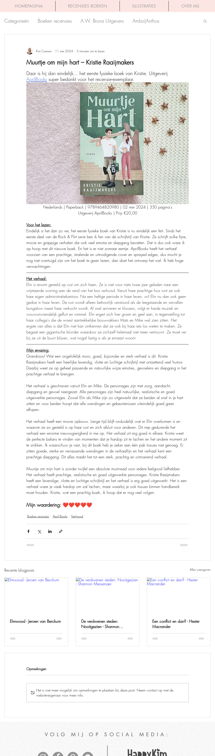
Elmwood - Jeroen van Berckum (35, 621)
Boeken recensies (55, 21)
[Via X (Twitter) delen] (39, 531)
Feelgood (77, 516)
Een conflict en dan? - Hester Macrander (175, 624)
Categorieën (16, 21)
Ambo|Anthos (146, 21)
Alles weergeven (200, 569)
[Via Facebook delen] (28, 531)
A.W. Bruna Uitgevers (102, 21)
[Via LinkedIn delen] (50, 531)
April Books (60, 516)
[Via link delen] (61, 531)
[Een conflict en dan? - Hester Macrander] (178, 595)
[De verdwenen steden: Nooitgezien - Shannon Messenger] (107, 595)
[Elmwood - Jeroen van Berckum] (36, 595)
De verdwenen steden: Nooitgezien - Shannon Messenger (100, 624)
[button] (205, 21)
